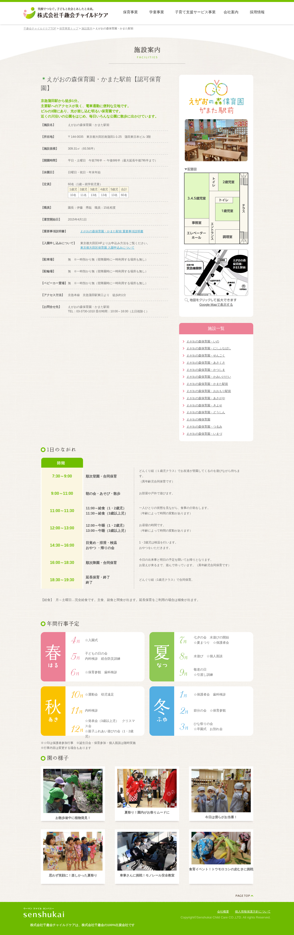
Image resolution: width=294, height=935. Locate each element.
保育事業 (130, 12)
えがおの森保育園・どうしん (206, 412)
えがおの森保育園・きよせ (204, 405)
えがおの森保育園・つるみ (204, 426)
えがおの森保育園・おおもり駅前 (209, 391)
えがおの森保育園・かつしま (206, 370)
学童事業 (156, 12)
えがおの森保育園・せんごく (206, 355)
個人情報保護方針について (253, 911)
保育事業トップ (68, 28)
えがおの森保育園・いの (203, 341)
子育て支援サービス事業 (195, 12)
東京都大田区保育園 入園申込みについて (107, 247)
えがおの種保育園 (198, 419)
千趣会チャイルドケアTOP (39, 28)
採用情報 (257, 12)
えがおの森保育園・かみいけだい (209, 376)
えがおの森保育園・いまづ (204, 434)
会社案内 (231, 12)
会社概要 (223, 911)
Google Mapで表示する (216, 304)
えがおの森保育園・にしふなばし (209, 348)
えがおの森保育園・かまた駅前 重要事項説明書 (111, 231)
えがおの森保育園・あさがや (206, 398)
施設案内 (87, 28)
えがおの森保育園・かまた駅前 (207, 384)
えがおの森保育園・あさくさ (206, 362)
